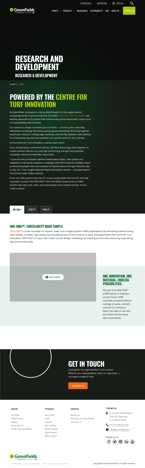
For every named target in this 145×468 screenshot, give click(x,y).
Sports (56, 10)
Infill (47, 418)
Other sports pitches (21, 428)
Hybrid (48, 422)
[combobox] (118, 3)
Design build (82, 10)
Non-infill (49, 415)
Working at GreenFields (82, 418)
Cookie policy (16, 463)
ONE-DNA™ (15, 231)
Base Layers (51, 435)
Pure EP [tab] (46, 209)
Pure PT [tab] (32, 209)
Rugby (14, 422)
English (120, 3)
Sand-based (51, 432)
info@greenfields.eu (119, 429)
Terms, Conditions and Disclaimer (56, 463)
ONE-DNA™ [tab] (17, 209)
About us (116, 10)
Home (12, 84)
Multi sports (17, 425)
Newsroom (102, 3)
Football (15, 415)
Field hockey (17, 418)
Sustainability (96, 10)
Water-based (51, 428)
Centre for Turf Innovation (71, 115)
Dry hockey (50, 425)
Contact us (129, 10)
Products (68, 10)
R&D (107, 10)
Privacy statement (32, 463)
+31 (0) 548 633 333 (118, 424)
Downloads (86, 3)
